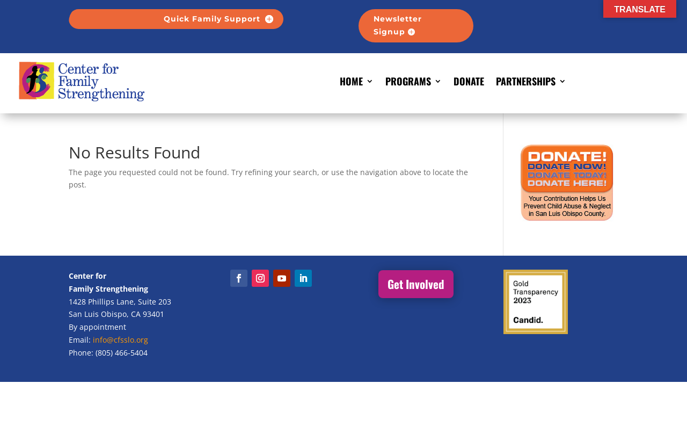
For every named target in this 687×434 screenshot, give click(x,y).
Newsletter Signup (398, 25)
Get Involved (416, 284)
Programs (408, 81)
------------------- (549, 19)
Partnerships (526, 81)
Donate (469, 81)
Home (351, 81)
